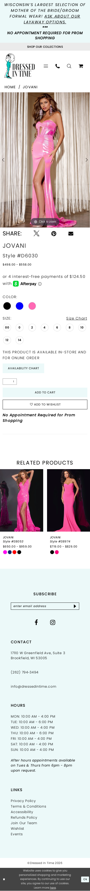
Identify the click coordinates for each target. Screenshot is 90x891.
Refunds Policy (24, 817)
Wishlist (17, 828)
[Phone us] (58, 66)
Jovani (30, 86)
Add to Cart (45, 392)
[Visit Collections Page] (45, 47)
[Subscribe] (75, 606)
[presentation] (21, 500)
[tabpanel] (45, 159)
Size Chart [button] (76, 318)
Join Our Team (24, 823)
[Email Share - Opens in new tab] (70, 233)
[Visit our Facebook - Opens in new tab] (36, 622)
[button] (46, 66)
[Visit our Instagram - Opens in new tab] (52, 622)
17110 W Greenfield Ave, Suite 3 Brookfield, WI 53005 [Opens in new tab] (38, 655)
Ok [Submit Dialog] (85, 879)
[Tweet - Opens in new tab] (36, 233)
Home (10, 86)
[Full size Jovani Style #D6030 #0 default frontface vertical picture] (45, 159)
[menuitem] (46, 66)
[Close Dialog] (4, 879)
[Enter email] (45, 606)
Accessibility (22, 811)
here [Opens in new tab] (53, 888)
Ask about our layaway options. (52, 19)
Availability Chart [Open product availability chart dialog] (23, 368)
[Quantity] (10, 381)
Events (17, 834)
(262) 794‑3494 (25, 672)
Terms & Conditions (28, 806)
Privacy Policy (23, 800)
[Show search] (69, 66)
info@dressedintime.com (33, 686)
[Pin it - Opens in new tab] (53, 233)
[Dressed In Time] (19, 66)
